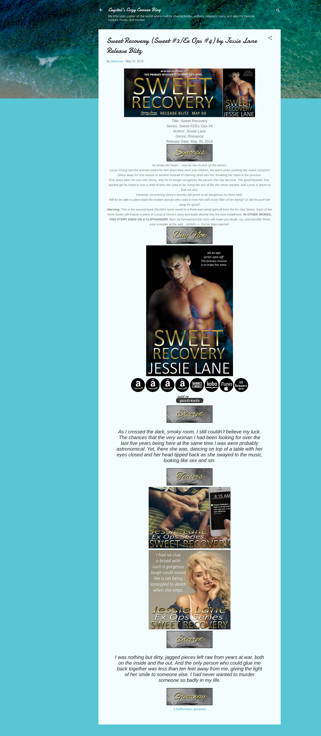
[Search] (278, 11)
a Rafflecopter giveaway (190, 709)
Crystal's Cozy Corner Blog (134, 9)
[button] (270, 38)
